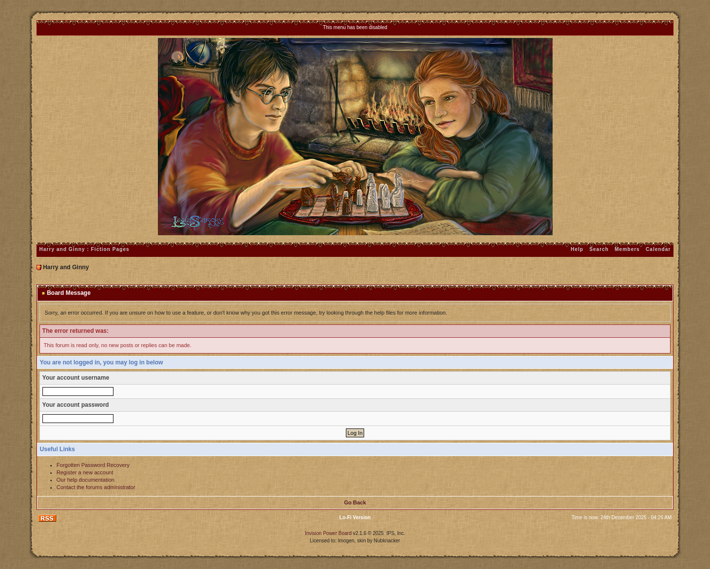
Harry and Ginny (66, 267)
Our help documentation (85, 480)
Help (577, 249)
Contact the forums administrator (96, 487)
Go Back (355, 502)
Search (598, 249)
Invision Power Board (328, 533)
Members (627, 249)
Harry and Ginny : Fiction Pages (84, 249)
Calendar (658, 249)
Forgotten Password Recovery (93, 465)
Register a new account (85, 472)
